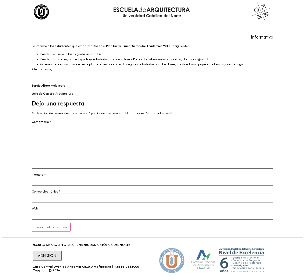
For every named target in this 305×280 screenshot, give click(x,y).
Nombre (39, 174)
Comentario (41, 121)
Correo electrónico (46, 191)
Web (35, 208)
